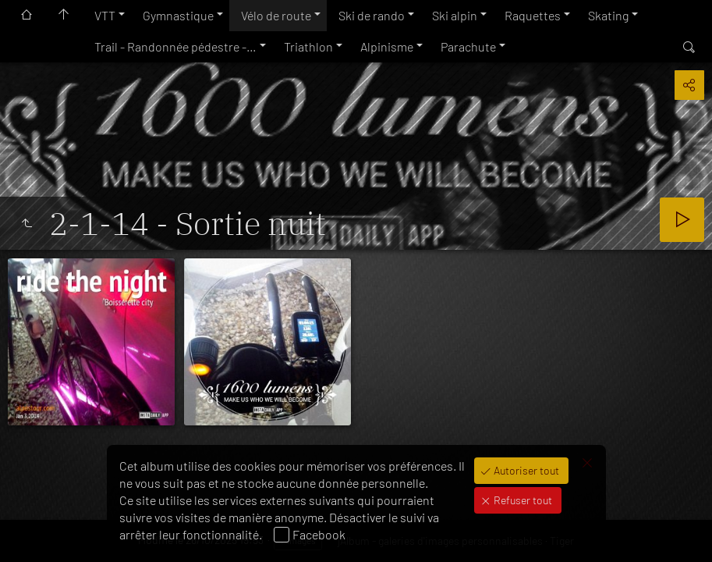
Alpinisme (386, 46)
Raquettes (533, 15)
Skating (608, 15)
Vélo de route (276, 15)
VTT (104, 15)
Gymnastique (178, 15)
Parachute (468, 46)
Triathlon (308, 46)
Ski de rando (371, 15)
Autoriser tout (525, 470)
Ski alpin (454, 15)
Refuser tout (521, 500)
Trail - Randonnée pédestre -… (175, 46)
